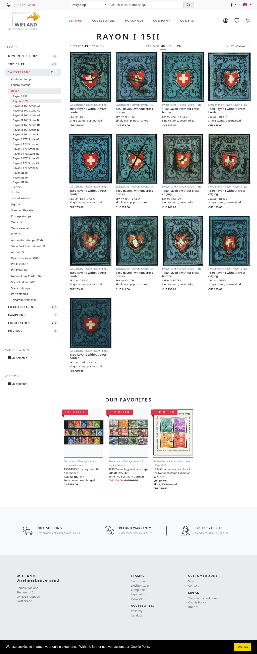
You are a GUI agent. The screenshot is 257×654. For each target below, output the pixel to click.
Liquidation (138, 594)
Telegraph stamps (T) (24, 300)
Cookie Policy (197, 602)
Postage (136, 598)
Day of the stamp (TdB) (25, 258)
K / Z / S (15, 234)
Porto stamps (19, 294)
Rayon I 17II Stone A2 (26, 139)
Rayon (15, 91)
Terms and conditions (202, 598)
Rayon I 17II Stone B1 (26, 149)
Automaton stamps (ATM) (27, 240)
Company (161, 20)
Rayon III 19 (20, 177)
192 (179, 46)
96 (170, 46)
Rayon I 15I (20, 96)
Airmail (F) (17, 252)
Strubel (15, 192)
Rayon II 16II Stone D (26, 130)
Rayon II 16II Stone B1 (26, 125)
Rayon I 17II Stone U (25, 168)
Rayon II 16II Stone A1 (26, 106)
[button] (242, 647)
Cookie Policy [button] (140, 646)
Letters (17, 187)
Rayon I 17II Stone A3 (26, 144)
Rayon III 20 (20, 182)
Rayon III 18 (20, 172)
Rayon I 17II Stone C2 (26, 163)
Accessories (103, 20)
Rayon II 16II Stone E (26, 134)
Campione (138, 590)
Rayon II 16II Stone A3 (26, 115)
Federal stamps (20, 85)
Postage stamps (21, 216)
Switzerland (139, 581)
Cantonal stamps (21, 79)
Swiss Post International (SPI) (29, 246)
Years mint (17, 222)
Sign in (192, 581)
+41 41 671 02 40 (23, 5)
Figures (15, 204)
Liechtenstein (140, 585)
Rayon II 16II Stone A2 (26, 110)
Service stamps (20, 288)
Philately (136, 611)
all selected (20, 358)
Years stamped (20, 228)
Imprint (193, 607)
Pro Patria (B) (19, 270)
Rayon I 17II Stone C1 (26, 158)
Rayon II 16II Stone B (26, 120)
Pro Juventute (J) (21, 264)
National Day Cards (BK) (26, 276)
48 (163, 46)
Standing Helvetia (22, 210)
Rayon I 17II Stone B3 (26, 153)
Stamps (75, 20)
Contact (188, 20)
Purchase (134, 20)
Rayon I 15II (20, 101)
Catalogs (137, 615)
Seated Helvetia (21, 198)
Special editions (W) (23, 282)
